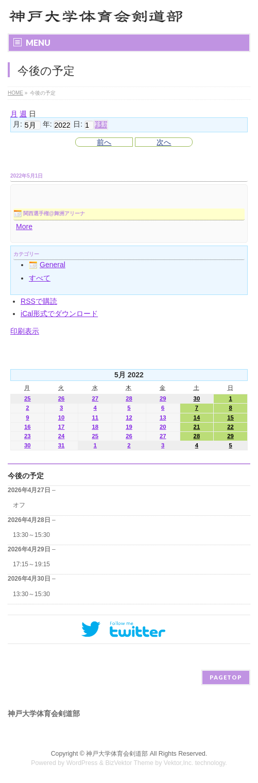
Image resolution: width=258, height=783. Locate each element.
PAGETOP (226, 677)
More (24, 226)
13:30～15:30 (31, 534)
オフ (19, 505)
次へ (164, 142)
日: (77, 124)
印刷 (24, 331)
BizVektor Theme (129, 763)
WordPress (82, 763)
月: (17, 124)
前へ (104, 142)
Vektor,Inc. (179, 763)
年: (47, 124)
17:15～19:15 (31, 564)
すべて (39, 278)
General (47, 264)
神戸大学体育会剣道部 (117, 753)
